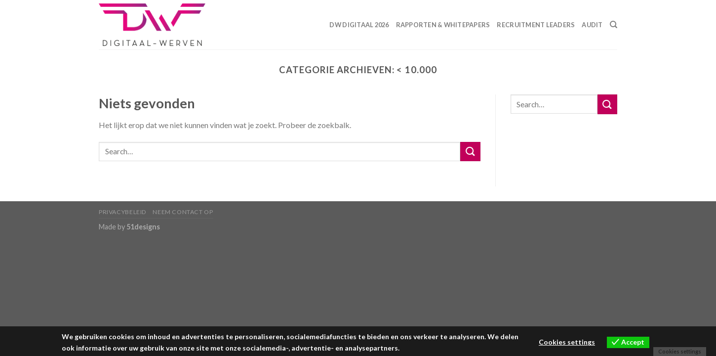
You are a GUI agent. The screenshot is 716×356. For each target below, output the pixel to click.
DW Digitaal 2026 (359, 25)
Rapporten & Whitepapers (443, 25)
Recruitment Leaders (536, 25)
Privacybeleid (123, 212)
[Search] (613, 24)
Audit (592, 25)
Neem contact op (183, 212)
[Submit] (470, 151)
